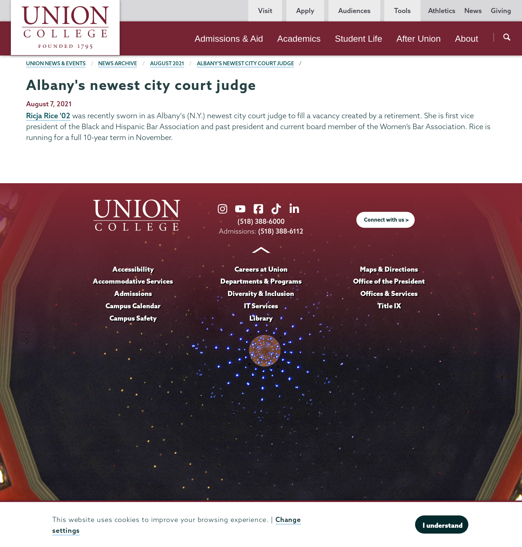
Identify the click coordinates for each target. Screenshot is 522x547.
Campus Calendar (133, 305)
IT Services (261, 305)
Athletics (441, 11)
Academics (299, 39)
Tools (402, 11)
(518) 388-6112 (280, 231)
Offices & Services (389, 293)
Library (261, 318)
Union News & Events (56, 63)
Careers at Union (261, 269)
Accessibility (133, 269)
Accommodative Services (133, 281)
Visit (265, 11)
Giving (501, 11)
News (473, 11)
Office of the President (389, 281)
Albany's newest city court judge (245, 63)
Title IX (389, 305)
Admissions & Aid (229, 39)
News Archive (117, 63)
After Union (418, 39)
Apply (305, 11)
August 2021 (167, 63)
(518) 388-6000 (261, 221)
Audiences (354, 11)
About (466, 39)
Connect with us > (386, 220)
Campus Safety (133, 318)
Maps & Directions (389, 269)
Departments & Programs (261, 281)
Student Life (358, 39)
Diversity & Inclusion (261, 293)
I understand (443, 525)
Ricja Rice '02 (48, 115)
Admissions (133, 293)
